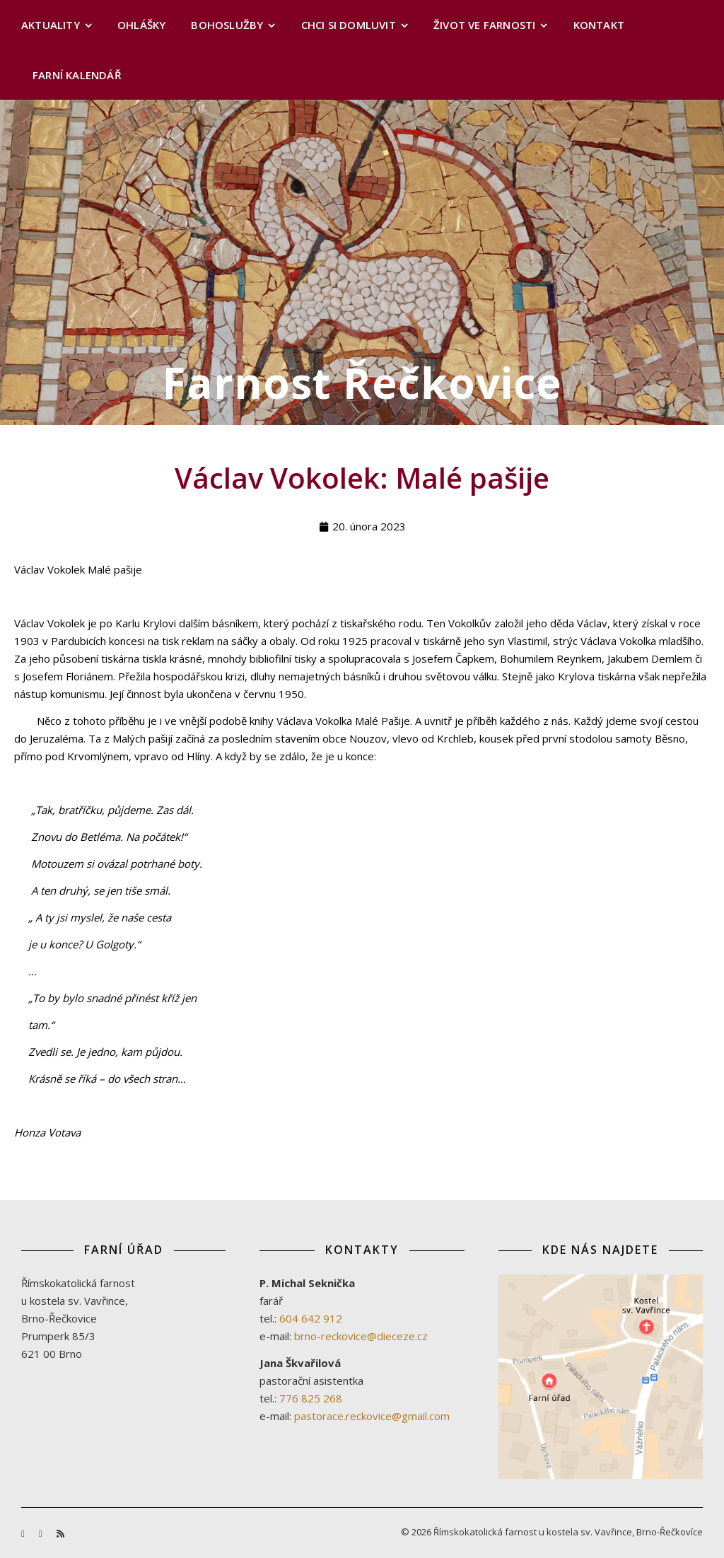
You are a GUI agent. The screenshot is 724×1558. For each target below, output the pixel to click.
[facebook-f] (24, 1533)
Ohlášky (141, 25)
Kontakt (598, 25)
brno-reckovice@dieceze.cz (361, 1336)
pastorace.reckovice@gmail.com (372, 1416)
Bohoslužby (227, 25)
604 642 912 (310, 1318)
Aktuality (50, 25)
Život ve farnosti (484, 25)
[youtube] (42, 1533)
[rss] (60, 1533)
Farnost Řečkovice (362, 382)
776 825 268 (310, 1398)
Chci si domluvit (348, 25)
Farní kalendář (77, 75)
